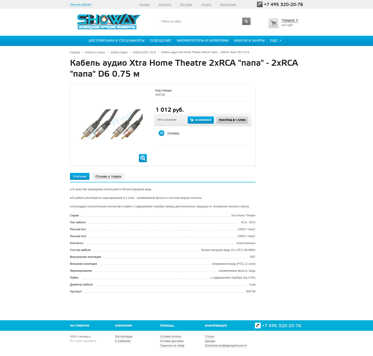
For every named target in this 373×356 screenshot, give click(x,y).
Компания (123, 326)
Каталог (144, 4)
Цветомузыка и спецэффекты (116, 41)
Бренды (210, 341)
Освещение (161, 41)
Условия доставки (172, 341)
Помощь (167, 326)
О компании (123, 341)
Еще (276, 40)
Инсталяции (228, 4)
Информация (216, 326)
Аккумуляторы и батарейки (203, 41)
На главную (79, 326)
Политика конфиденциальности (226, 345)
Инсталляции (124, 336)
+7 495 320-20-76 (283, 4)
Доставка (186, 4)
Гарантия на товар (172, 345)
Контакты (165, 4)
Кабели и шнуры (249, 41)
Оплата (206, 4)
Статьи (209, 336)
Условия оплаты (170, 336)
